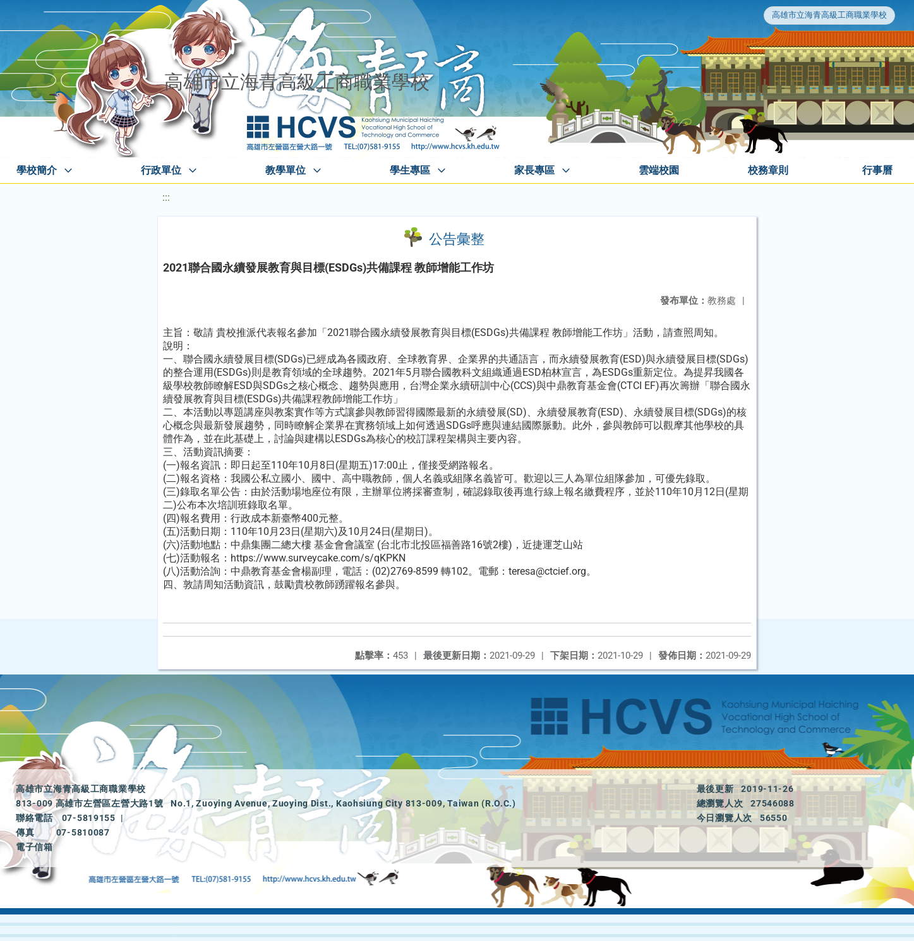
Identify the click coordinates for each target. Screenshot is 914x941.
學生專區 (410, 170)
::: (166, 197)
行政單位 (161, 170)
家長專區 (534, 170)
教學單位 (285, 170)
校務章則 (768, 170)
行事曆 (877, 170)
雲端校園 (659, 170)
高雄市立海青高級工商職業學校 (829, 15)
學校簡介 (36, 170)
